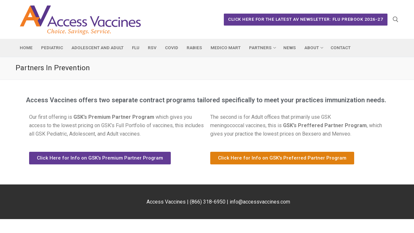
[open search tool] (395, 19)
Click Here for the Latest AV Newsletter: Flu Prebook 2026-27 (305, 19)
